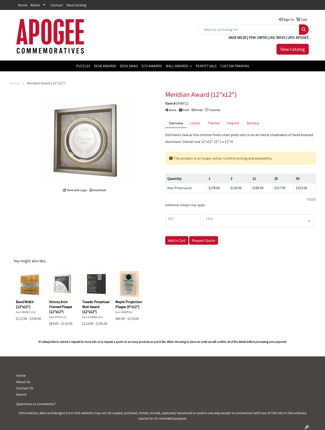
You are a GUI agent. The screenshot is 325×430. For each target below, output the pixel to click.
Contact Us (24, 388)
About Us (23, 381)
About (35, 5)
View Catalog (76, 5)
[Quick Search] (248, 29)
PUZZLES (83, 66)
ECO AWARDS (152, 66)
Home (22, 5)
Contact (57, 5)
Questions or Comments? (36, 404)
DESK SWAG (129, 66)
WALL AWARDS (177, 66)
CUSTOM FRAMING (234, 66)
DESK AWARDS (105, 66)
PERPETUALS (206, 66)
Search (21, 394)
